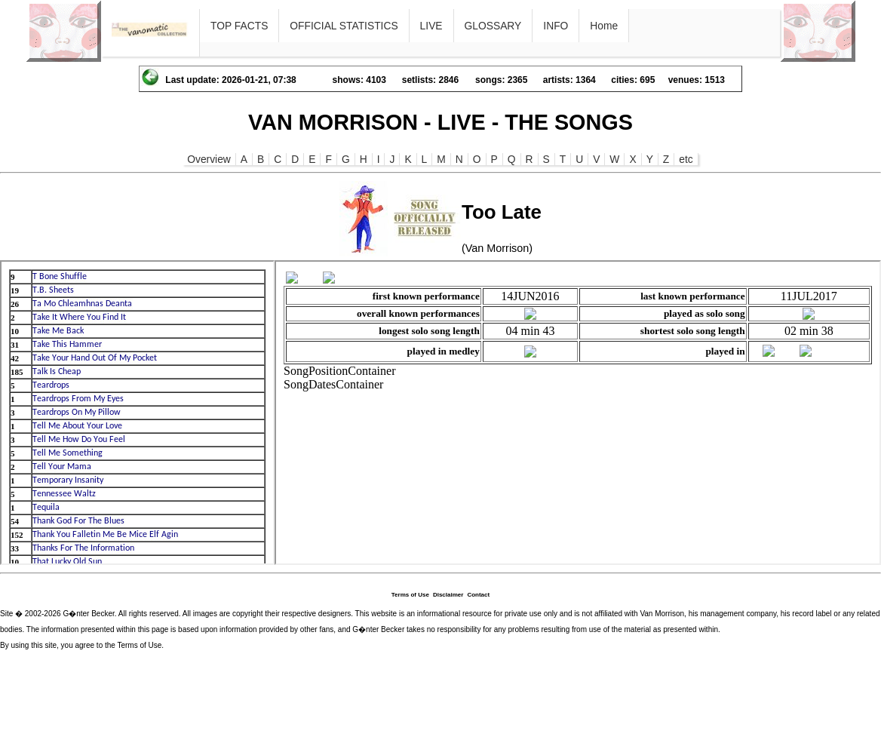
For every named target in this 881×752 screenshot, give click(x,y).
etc (685, 159)
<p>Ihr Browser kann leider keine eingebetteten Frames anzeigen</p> (137, 412)
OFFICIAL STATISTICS (344, 26)
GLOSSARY (493, 26)
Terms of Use (410, 594)
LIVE (431, 26)
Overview (209, 159)
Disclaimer (448, 594)
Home (604, 26)
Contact (478, 594)
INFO (555, 26)
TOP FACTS (239, 26)
